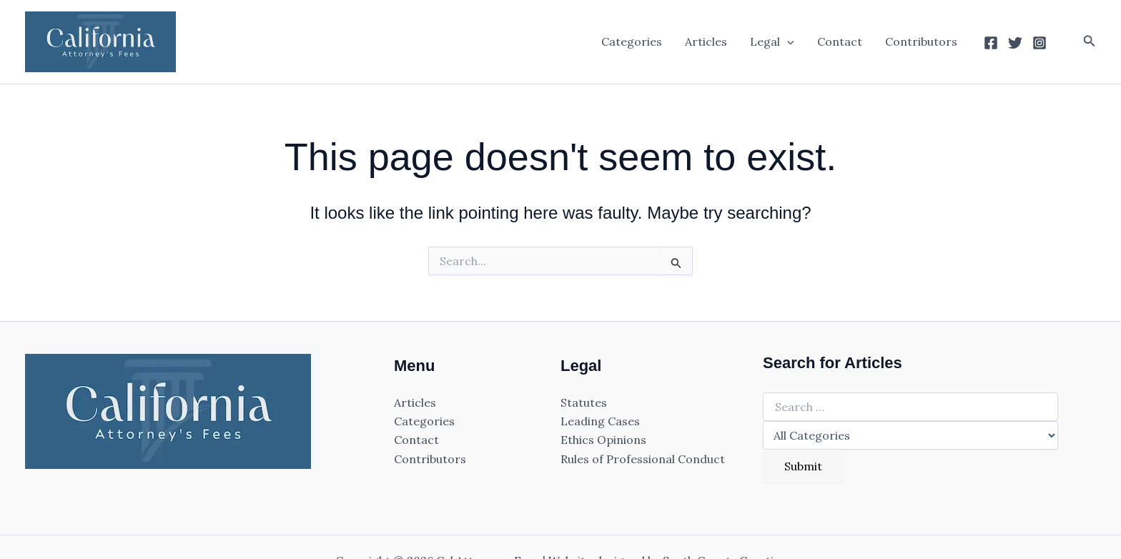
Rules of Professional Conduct (642, 459)
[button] (1089, 41)
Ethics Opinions (603, 439)
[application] (787, 41)
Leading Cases (600, 421)
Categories (631, 41)
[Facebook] (991, 43)
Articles (706, 41)
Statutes (583, 402)
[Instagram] (1039, 43)
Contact (839, 41)
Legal (772, 41)
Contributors (921, 41)
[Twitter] (1015, 43)
